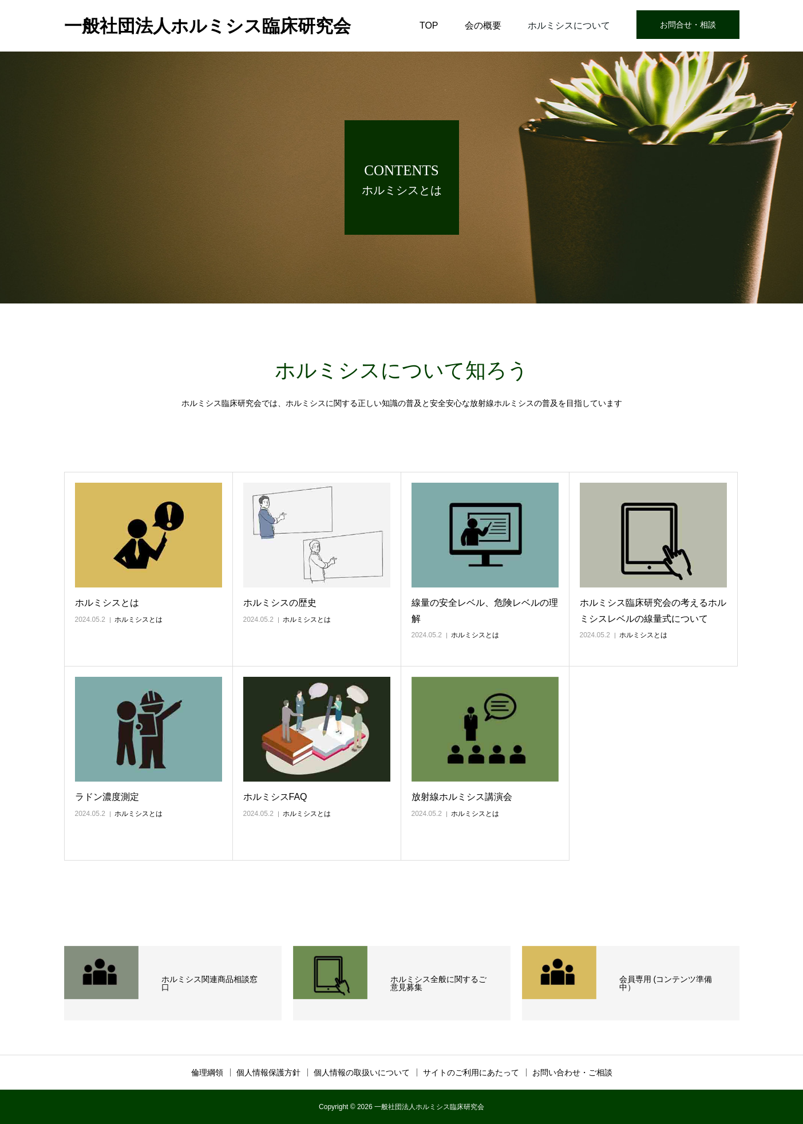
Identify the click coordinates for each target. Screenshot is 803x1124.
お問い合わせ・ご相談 (572, 1072)
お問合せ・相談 (688, 24)
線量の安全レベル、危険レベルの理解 (485, 610)
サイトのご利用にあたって (471, 1072)
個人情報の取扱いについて (362, 1072)
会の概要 (483, 25)
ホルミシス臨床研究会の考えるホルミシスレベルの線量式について (653, 610)
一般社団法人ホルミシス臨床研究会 (207, 26)
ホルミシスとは (107, 603)
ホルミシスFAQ (275, 797)
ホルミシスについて (569, 25)
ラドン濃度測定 (107, 797)
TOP (429, 25)
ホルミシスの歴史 (280, 603)
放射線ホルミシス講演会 (462, 797)
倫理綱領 (207, 1072)
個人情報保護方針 (268, 1072)
